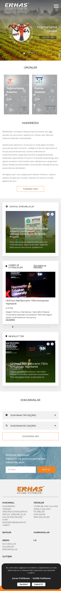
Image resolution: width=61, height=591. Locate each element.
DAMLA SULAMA (42, 509)
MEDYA (5, 540)
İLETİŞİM (7, 557)
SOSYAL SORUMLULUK (14, 514)
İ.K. (35, 540)
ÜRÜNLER (39, 503)
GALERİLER (8, 546)
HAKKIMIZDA (8, 506)
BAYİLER (6, 533)
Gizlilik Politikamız (42, 578)
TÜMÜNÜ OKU (30, 189)
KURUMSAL (8, 503)
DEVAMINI (10, 320)
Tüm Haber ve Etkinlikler (40, 266)
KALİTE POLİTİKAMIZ (12, 517)
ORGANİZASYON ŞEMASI (14, 511)
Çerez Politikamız (21, 578)
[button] (24, 53)
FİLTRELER (39, 511)
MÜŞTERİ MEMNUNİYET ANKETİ (14, 523)
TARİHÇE (6, 509)
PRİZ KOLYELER (42, 517)
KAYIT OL (46, 470)
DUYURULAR (9, 544)
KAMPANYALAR (41, 533)
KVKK (5, 519)
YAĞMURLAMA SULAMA (46, 506)
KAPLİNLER (39, 514)
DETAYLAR (48, 37)
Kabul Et (38, 584)
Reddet (24, 584)
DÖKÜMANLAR (9, 549)
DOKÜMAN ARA (30, 436)
